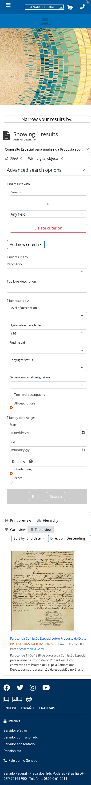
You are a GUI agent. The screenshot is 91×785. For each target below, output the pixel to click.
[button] (70, 7)
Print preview (18, 520)
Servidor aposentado (19, 744)
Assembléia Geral (32, 649)
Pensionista (12, 751)
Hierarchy (47, 520)
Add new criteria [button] (24, 244)
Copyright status (21, 360)
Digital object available (25, 325)
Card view (15, 529)
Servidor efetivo (15, 731)
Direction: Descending (68, 538)
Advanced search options (34, 170)
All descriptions (25, 403)
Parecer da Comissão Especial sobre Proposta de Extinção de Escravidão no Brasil (48, 638)
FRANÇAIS (47, 708)
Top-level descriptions (29, 394)
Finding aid (17, 342)
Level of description (23, 308)
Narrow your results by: (46, 119)
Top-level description (21, 281)
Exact (18, 478)
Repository (14, 264)
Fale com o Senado (20, 761)
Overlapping (23, 469)
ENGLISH (10, 708)
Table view (40, 529)
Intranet (12, 721)
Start (13, 425)
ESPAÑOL (28, 708)
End (12, 442)
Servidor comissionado (21, 737)
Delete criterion (48, 228)
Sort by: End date (28, 538)
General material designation (30, 377)
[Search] (48, 192)
